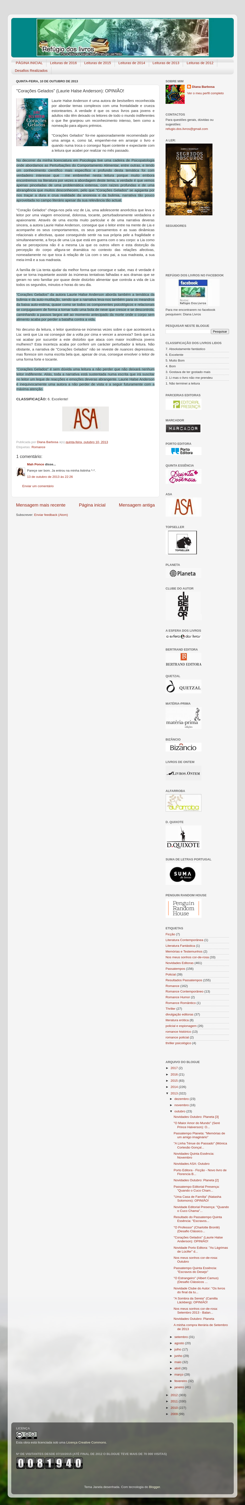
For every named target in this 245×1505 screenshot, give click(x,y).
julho (178, 1349)
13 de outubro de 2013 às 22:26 (50, 477)
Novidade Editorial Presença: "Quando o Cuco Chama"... (201, 1209)
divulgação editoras (179, 1014)
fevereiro (181, 1381)
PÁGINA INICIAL (29, 63)
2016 (175, 1074)
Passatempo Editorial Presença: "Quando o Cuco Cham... (197, 1188)
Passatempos (175, 968)
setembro (181, 1337)
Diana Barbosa (203, 87)
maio (178, 1362)
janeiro (179, 1387)
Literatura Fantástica (180, 946)
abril (177, 1368)
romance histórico (178, 1031)
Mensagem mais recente (41, 504)
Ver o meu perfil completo (205, 93)
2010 (175, 1408)
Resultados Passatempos (184, 980)
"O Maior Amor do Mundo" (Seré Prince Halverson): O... (197, 1125)
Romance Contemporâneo (184, 991)
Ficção (170, 934)
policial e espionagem (181, 1026)
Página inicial (92, 504)
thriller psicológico (178, 1043)
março (179, 1374)
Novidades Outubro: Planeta (194, 1319)
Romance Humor (178, 997)
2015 (175, 1080)
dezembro (182, 1099)
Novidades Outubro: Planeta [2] (196, 1180)
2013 (175, 1093)
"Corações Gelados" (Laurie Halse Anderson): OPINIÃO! (198, 1239)
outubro (180, 1111)
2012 (175, 1395)
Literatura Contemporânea (184, 940)
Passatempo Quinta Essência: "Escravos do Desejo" (195, 1270)
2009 (175, 1414)
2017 (175, 1068)
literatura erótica (177, 1020)
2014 (175, 1087)
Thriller (170, 1008)
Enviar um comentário (38, 486)
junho (178, 1356)
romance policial (177, 1037)
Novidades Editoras (180, 963)
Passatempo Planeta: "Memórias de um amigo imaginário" (199, 1135)
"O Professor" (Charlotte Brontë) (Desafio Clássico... (197, 1229)
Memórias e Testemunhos (184, 951)
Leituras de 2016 (63, 63)
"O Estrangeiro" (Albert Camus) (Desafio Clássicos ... (196, 1280)
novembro (182, 1105)
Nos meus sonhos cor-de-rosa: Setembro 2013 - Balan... (196, 1310)
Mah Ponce (35, 464)
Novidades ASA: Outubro (192, 1163)
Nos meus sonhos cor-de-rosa (187, 957)
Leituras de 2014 (131, 63)
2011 (175, 1401)
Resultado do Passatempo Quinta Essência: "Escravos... (198, 1219)
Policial (171, 974)
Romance (38, 447)
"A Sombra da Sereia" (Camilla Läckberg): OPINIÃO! (196, 1300)
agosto (179, 1343)
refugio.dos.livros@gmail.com (187, 129)
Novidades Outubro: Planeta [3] (196, 1117)
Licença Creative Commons (86, 1442)
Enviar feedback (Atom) (51, 515)
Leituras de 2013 (166, 63)
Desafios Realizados (31, 70)
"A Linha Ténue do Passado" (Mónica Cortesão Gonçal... (200, 1145)
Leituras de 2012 (200, 63)
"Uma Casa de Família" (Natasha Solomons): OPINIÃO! (197, 1198)
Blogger (154, 1487)
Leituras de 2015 (97, 63)
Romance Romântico (181, 1003)
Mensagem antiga (137, 504)
